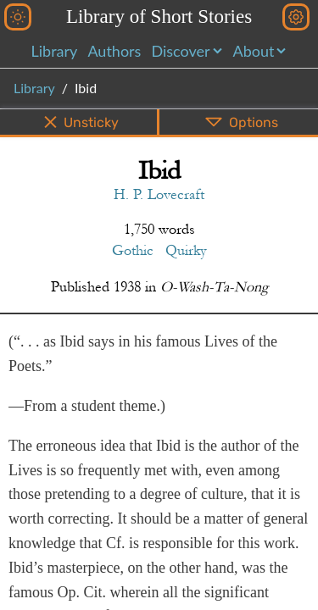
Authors (114, 51)
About (254, 51)
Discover (180, 51)
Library (54, 51)
